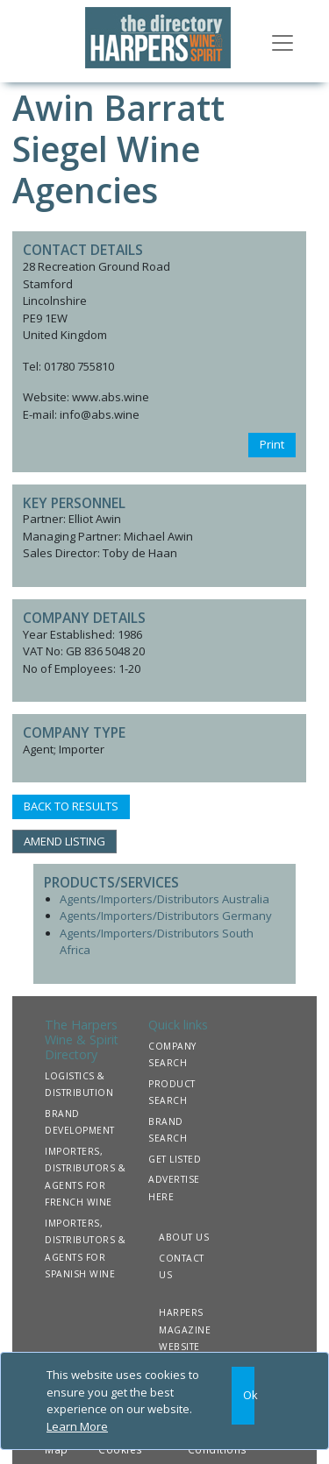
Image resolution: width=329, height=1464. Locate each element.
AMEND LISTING (64, 841)
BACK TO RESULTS (71, 806)
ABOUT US (184, 1237)
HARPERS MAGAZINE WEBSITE (185, 1329)
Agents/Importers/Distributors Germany (166, 915)
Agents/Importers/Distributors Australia (164, 899)
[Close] (243, 1396)
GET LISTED (174, 1159)
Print (272, 444)
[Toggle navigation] (282, 41)
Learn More (77, 1426)
